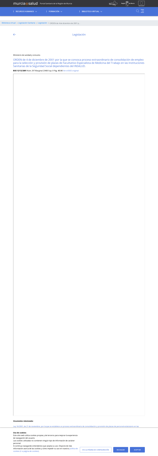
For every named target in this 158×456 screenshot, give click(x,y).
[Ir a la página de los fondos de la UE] (141, 3)
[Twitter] (15, 45)
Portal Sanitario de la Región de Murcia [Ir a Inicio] (56, 3)
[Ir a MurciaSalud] (25, 3)
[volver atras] (14, 34)
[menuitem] (29, 11)
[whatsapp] (23, 45)
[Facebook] (19, 45)
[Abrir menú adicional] (142, 11)
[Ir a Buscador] (137, 11)
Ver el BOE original (71, 70)
